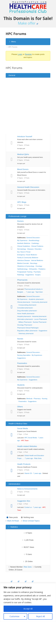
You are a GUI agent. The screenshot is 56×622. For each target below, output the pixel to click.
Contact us (28, 507)
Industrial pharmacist (39, 316)
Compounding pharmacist (27, 305)
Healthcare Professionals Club (28, 7)
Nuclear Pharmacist (39, 322)
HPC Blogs (21, 202)
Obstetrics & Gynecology (25, 266)
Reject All (40, 616)
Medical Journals (23, 263)
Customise (14, 616)
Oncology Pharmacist (24, 325)
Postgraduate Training (24, 272)
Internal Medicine (37, 260)
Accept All (28, 608)
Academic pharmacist (36, 299)
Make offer (28, 23)
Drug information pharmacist (27, 310)
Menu (12, 42)
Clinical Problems (37, 246)
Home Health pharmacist (25, 313)
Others (20, 407)
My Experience (22, 240)
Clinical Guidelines (23, 246)
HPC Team (24, 440)
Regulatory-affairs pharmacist (27, 330)
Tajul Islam (39, 292)
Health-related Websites (27, 446)
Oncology (38, 266)
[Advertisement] (26, 106)
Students (21, 385)
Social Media (22, 428)
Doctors (20, 221)
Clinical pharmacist (23, 302)
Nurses (20, 339)
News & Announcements (27, 489)
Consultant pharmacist (25, 308)
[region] (28, 602)
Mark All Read (13, 521)
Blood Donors (22, 169)
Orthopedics (33, 269)
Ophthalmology (22, 269)
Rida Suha (37, 458)
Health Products (23, 464)
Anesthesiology (34, 240)
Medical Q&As (23, 154)
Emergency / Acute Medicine (27, 255)
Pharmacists (22, 280)
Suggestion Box (23, 501)
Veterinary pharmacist (26, 333)
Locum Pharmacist (40, 319)
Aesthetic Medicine (23, 243)
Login (20, 54)
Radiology (20, 275)
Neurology (33, 263)
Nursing (44, 398)
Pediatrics (41, 269)
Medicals (29, 398)
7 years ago (30, 292)
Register (28, 54)
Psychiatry (37, 272)
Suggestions (29, 275)
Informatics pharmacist (25, 319)
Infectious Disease (23, 260)
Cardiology (35, 243)
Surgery (38, 275)
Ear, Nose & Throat (23, 252)
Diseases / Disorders (34, 249)
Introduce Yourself (24, 136)
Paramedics (22, 363)
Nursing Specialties (23, 355)
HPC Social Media (30, 437)
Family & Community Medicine (27, 257)
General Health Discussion (28, 187)
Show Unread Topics (31, 521)
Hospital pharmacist (24, 316)
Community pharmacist (39, 302)
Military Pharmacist (25, 322)
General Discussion (33, 237)
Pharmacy (37, 398)
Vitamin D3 (28, 473)
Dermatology (21, 249)
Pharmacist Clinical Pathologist (27, 328)
